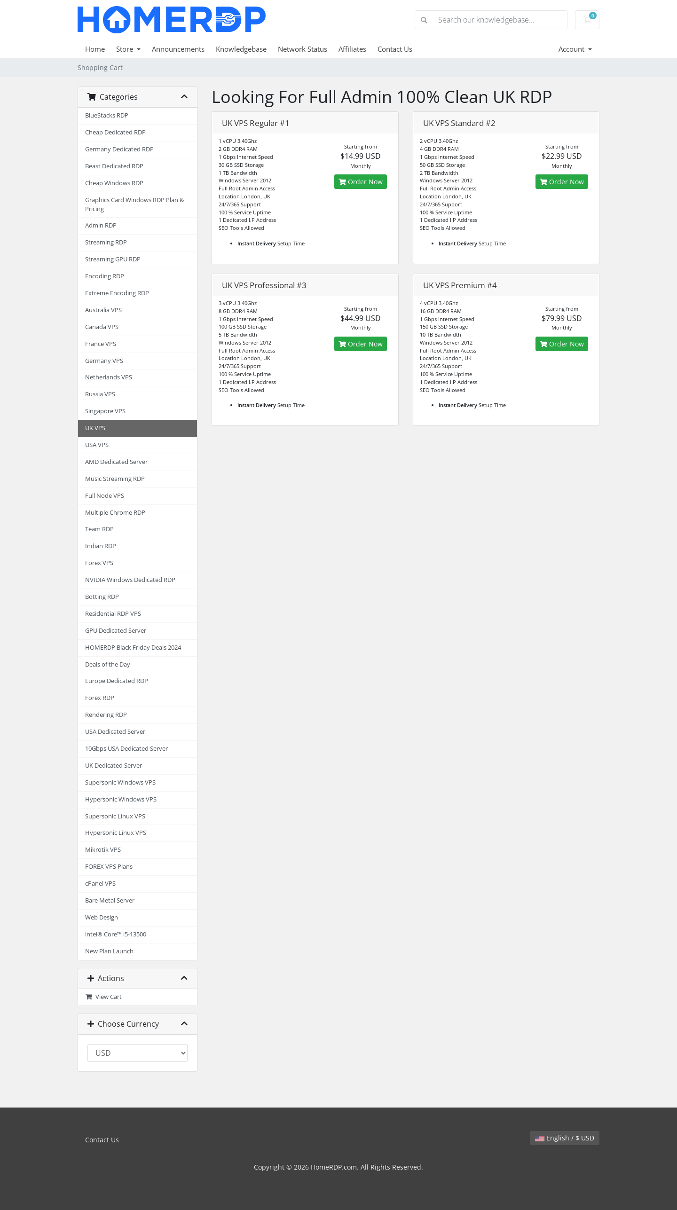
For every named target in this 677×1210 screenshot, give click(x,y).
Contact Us (395, 49)
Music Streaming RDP (115, 479)
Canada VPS (101, 327)
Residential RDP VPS (113, 614)
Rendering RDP (106, 715)
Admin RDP (101, 225)
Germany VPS (104, 361)
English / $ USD (564, 1137)
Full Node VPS (104, 496)
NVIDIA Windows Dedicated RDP (130, 580)
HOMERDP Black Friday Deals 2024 (133, 648)
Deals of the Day (107, 664)
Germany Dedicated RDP (119, 149)
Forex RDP (99, 698)
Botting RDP (102, 597)
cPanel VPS (100, 884)
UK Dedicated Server (113, 766)
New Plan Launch (109, 951)
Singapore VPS (105, 411)
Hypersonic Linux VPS (115, 833)
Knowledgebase (241, 49)
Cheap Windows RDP (114, 183)
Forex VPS (99, 563)
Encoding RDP (104, 276)
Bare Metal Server (109, 900)
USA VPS (97, 445)
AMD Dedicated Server (116, 462)
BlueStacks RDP (106, 115)
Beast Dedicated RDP (114, 166)
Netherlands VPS (108, 377)
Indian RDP (100, 546)
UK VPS (95, 428)
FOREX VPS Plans (109, 867)
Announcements (178, 49)
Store (125, 49)
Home (95, 49)
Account (572, 49)
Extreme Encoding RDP (117, 293)
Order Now (360, 181)
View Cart (103, 997)
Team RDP (99, 529)
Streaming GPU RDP (113, 259)
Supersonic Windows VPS (120, 782)
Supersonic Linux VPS (115, 816)
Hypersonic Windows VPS (121, 799)
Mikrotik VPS (103, 850)
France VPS (100, 344)
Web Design (101, 917)
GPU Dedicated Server (115, 631)
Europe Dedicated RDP (116, 681)
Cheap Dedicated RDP (115, 132)
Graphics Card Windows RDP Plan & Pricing (134, 204)
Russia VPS (100, 394)
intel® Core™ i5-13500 (115, 934)
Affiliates (352, 49)
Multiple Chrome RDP (115, 513)
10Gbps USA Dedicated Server (126, 749)
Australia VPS (103, 310)
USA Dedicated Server (115, 732)
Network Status (302, 49)
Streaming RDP (106, 242)
